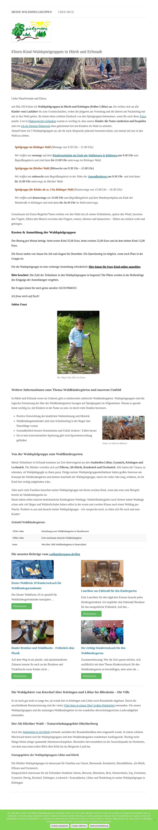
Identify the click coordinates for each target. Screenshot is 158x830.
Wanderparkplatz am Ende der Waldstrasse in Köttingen (85, 155)
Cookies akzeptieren (59, 826)
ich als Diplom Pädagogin (35, 126)
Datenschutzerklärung (99, 826)
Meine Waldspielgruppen (31, 11)
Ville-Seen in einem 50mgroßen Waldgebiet (89, 705)
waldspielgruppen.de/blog (64, 554)
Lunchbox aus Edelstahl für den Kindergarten (109, 590)
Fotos (143, 116)
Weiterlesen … (21, 606)
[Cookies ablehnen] (154, 819)
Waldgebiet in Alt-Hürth (36, 732)
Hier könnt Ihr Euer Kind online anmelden (114, 266)
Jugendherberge (98, 176)
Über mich (66, 11)
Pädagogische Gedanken (42, 121)
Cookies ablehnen (79, 826)
